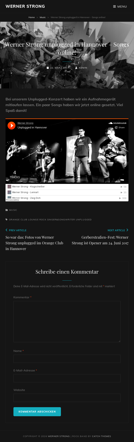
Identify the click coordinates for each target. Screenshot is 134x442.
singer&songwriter (61, 219)
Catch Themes (101, 436)
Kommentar (22, 297)
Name (18, 351)
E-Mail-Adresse (25, 370)
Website (19, 390)
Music (43, 17)
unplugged (84, 219)
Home (32, 17)
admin (83, 67)
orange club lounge (24, 219)
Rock (42, 219)
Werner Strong (25, 6)
